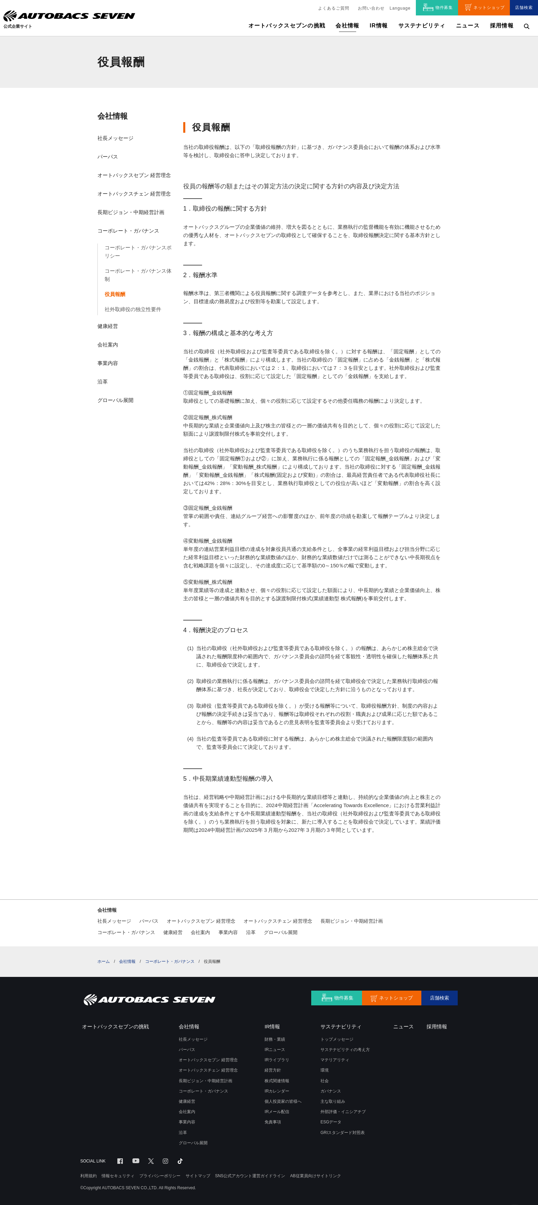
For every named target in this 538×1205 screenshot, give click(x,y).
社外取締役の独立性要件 (133, 309)
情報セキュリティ (118, 1175)
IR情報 (379, 25)
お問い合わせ (371, 8)
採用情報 (502, 25)
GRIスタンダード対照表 (342, 1132)
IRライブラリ (277, 1060)
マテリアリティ (334, 1060)
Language (400, 8)
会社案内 (107, 344)
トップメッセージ (336, 1039)
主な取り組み (332, 1101)
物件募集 (444, 7)
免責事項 (273, 1122)
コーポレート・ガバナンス (128, 231)
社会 (324, 1080)
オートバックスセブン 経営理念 (134, 175)
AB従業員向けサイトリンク (315, 1175)
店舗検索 (524, 7)
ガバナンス (330, 1091)
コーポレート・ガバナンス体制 (138, 275)
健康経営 (107, 326)
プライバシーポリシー (159, 1175)
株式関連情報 (277, 1080)
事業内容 (107, 363)
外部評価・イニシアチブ (343, 1111)
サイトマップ (198, 1175)
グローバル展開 (115, 400)
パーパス (107, 157)
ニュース (468, 25)
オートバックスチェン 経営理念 (134, 194)
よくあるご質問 (333, 8)
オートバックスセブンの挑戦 (287, 25)
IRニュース (275, 1049)
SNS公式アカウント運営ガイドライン (250, 1175)
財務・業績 (275, 1039)
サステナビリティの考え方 (345, 1049)
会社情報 (112, 116)
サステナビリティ (422, 25)
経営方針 (273, 1070)
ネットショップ (489, 7)
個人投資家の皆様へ (283, 1101)
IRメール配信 (277, 1111)
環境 (324, 1070)
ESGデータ (330, 1122)
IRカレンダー (277, 1091)
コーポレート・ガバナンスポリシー (138, 252)
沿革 (102, 382)
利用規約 (88, 1175)
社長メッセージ (115, 138)
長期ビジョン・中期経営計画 (130, 212)
